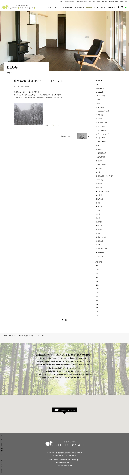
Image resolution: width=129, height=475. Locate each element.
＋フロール (99, 256)
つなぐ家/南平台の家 (102, 111)
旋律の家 (99, 184)
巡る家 (98, 172)
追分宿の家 (99, 241)
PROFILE (57, 7)
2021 (97, 285)
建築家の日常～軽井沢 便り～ (105, 176)
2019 (97, 292)
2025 (97, 269)
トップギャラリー (54, 125)
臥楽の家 (99, 222)
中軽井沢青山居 (101, 153)
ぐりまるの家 (100, 107)
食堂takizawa (100, 252)
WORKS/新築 (67, 7)
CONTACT (111, 7)
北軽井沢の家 (100, 157)
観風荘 (98, 233)
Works (98, 99)
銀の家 (98, 245)
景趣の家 (99, 187)
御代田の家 (99, 180)
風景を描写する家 (101, 248)
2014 (97, 312)
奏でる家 (99, 161)
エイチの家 (99, 115)
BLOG (89, 7)
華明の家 (99, 225)
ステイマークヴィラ (102, 134)
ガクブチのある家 (101, 122)
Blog (97, 84)
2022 (97, 281)
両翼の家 (99, 149)
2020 (97, 289)
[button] (64, 411)
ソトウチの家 (100, 138)
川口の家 (99, 168)
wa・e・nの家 (100, 96)
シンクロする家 (101, 130)
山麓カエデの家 (101, 164)
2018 (97, 296)
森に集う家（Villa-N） (103, 191)
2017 (97, 300)
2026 (97, 266)
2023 (97, 277)
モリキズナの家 (101, 141)
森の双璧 (99, 195)
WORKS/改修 (79, 7)
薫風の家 (99, 229)
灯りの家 (99, 206)
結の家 (98, 214)
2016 (97, 304)
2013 (97, 315)
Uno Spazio (99, 92)
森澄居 (98, 203)
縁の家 (98, 218)
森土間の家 (99, 199)
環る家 (98, 210)
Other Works (100, 88)
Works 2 (98, 103)
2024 (97, 273)
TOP (49, 7)
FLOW (96, 7)
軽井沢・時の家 (101, 237)
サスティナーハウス (102, 126)
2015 (97, 308)
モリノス (99, 145)
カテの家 (99, 119)
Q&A (103, 7)
